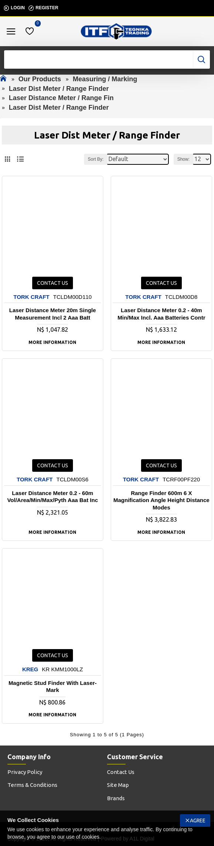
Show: (183, 159)
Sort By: (96, 159)
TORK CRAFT (31, 297)
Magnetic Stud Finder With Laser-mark (53, 686)
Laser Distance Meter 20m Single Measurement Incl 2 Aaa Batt (52, 314)
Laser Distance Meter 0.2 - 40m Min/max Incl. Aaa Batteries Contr (161, 314)
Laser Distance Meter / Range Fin (61, 98)
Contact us (52, 283)
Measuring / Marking (105, 79)
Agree (197, 820)
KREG (30, 669)
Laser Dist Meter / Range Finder (59, 88)
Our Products (40, 79)
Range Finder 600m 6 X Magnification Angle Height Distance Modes (161, 500)
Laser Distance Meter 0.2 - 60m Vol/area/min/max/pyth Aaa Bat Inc (52, 497)
